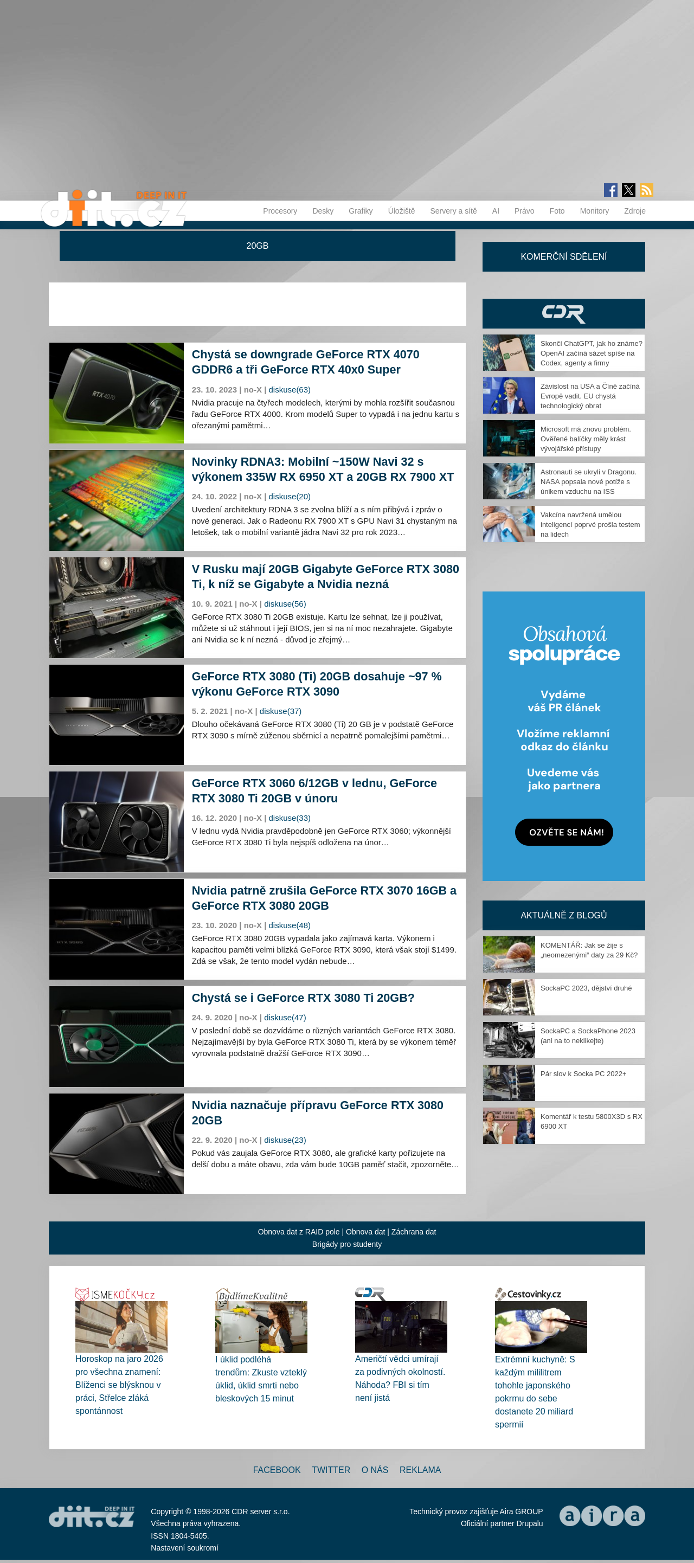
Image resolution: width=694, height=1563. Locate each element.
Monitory (594, 211)
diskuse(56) (285, 603)
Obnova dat (365, 1231)
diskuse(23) (285, 1139)
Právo (525, 211)
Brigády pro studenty (347, 1244)
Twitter (331, 1470)
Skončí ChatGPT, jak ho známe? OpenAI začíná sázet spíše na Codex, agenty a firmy (591, 353)
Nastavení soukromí (185, 1547)
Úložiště (401, 211)
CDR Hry (564, 314)
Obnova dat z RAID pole (299, 1231)
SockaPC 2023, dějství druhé (586, 988)
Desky (322, 211)
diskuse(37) (281, 711)
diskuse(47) (285, 1017)
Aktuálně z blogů (563, 915)
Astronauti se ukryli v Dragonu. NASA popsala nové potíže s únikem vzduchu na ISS (589, 482)
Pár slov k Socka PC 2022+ (584, 1074)
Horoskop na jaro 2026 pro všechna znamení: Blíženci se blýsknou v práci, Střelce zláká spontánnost (119, 1385)
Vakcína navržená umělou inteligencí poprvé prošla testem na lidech (590, 524)
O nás (375, 1470)
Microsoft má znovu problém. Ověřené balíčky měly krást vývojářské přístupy (586, 439)
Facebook (277, 1470)
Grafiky (360, 211)
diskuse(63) (290, 389)
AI (495, 211)
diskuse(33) (290, 817)
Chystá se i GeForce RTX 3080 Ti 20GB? (303, 998)
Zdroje (635, 211)
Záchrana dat (413, 1231)
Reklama (420, 1470)
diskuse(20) (290, 496)
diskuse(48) (290, 925)
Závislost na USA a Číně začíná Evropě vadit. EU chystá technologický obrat (590, 396)
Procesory (280, 211)
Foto (557, 211)
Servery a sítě (453, 211)
